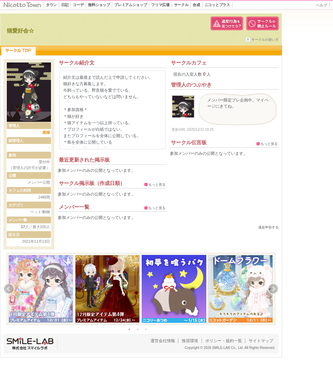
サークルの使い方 (265, 39)
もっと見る (156, 184)
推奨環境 (190, 340)
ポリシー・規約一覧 (223, 340)
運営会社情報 (163, 340)
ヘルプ (321, 5)
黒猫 (46, 132)
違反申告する (268, 227)
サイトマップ (261, 340)
